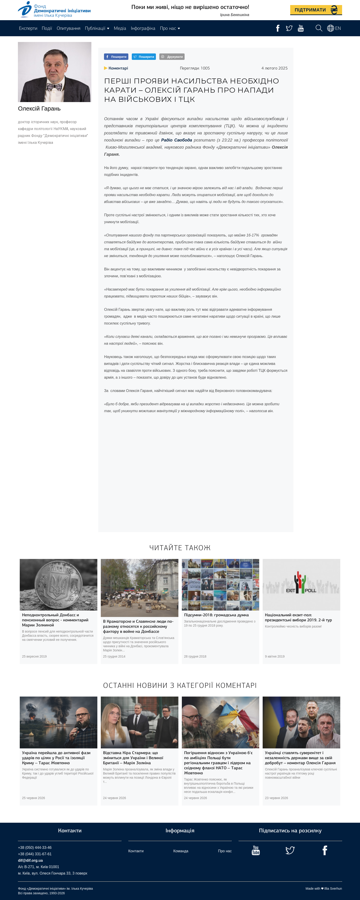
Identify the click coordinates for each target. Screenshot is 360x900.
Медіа (120, 28)
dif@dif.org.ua (30, 860)
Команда (180, 851)
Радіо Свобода (177, 140)
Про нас (225, 851)
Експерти (28, 28)
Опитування (68, 28)
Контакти (136, 851)
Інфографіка (143, 28)
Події (47, 28)
